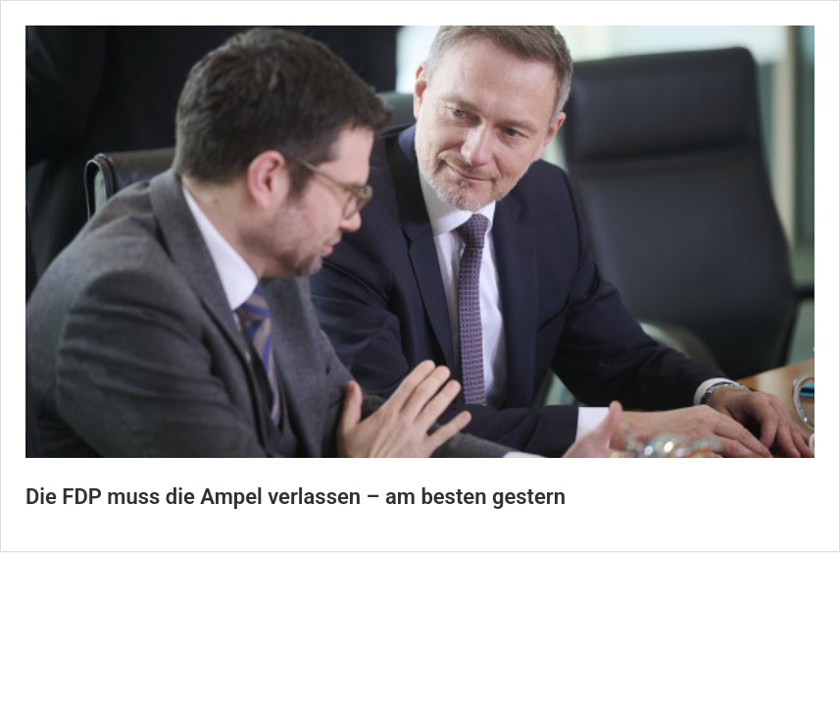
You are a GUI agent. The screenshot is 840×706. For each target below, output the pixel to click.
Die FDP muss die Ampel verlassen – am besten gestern (295, 496)
